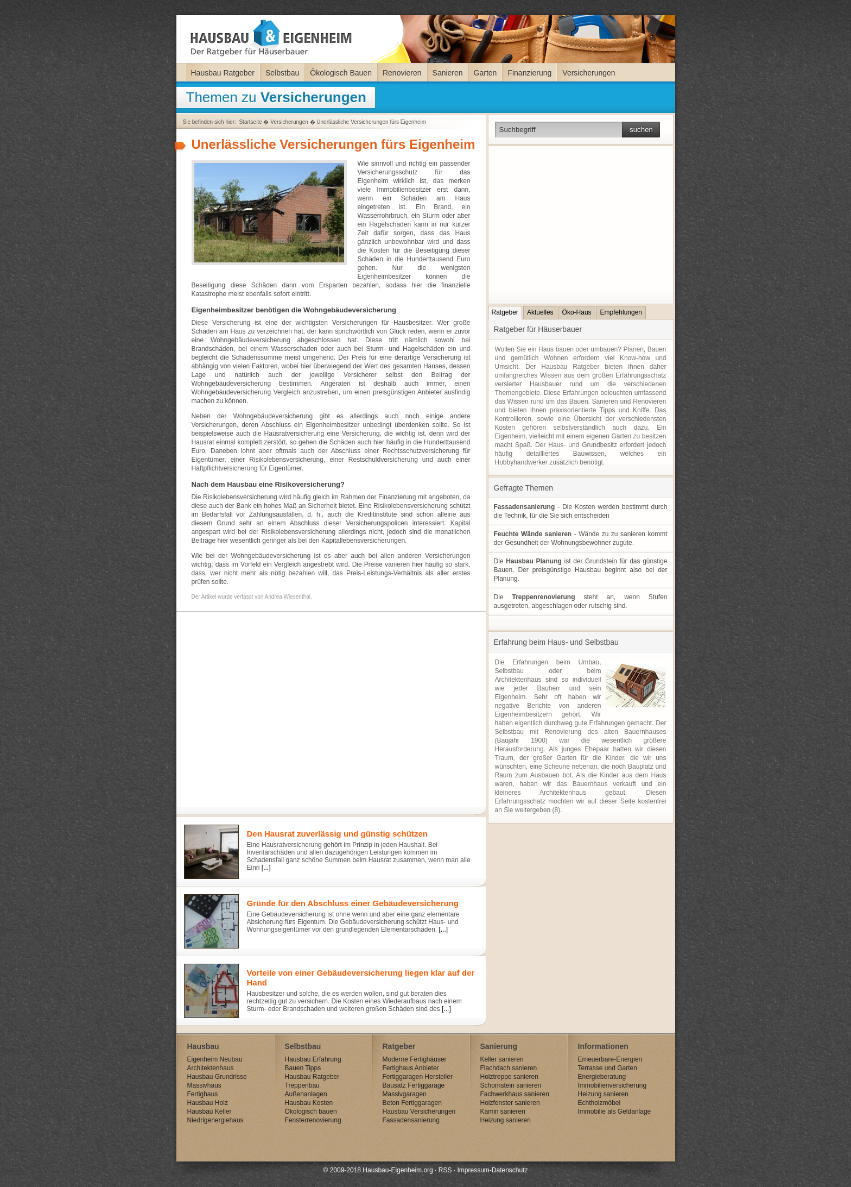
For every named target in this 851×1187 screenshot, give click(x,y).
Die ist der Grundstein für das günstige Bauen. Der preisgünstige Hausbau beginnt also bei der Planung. (581, 569)
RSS (445, 1170)
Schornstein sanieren (511, 1085)
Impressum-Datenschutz (492, 1170)
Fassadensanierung (411, 1120)
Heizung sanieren (505, 1120)
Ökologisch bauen (311, 1111)
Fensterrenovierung (313, 1120)
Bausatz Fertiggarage (414, 1085)
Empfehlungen (621, 312)
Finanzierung (529, 72)
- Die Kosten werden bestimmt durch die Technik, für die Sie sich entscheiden (581, 511)
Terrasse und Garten (607, 1068)
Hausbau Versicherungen (419, 1111)
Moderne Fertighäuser (415, 1059)
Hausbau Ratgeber (223, 72)
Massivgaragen (405, 1094)
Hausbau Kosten (309, 1103)
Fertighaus (202, 1094)
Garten (485, 72)
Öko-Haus (577, 312)
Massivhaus (204, 1085)
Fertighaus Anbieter (411, 1068)
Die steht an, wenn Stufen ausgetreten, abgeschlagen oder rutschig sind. (581, 601)
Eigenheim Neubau (215, 1059)
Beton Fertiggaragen (412, 1103)
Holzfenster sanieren (510, 1103)
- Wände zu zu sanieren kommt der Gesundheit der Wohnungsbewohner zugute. (581, 538)
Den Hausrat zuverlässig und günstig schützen (337, 833)
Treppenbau (302, 1085)
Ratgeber (505, 312)
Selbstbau (282, 72)
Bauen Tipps (303, 1068)
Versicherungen (588, 72)
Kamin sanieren (502, 1111)
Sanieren (448, 72)
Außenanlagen (306, 1094)
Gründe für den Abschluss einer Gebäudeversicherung (353, 903)
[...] (266, 867)
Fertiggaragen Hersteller (418, 1077)
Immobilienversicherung (612, 1085)
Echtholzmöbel (599, 1103)
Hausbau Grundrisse (217, 1077)
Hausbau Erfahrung (313, 1059)
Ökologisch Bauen (341, 72)
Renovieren (402, 72)
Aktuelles (540, 312)
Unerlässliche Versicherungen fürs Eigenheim (371, 122)
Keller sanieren (502, 1059)
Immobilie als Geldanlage (614, 1111)
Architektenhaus (210, 1068)
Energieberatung (602, 1077)
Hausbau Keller (209, 1111)
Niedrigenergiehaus (215, 1120)
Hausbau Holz (207, 1103)
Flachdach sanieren (508, 1068)
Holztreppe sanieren (509, 1077)
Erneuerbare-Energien (610, 1059)
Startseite (250, 122)
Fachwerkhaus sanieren (514, 1094)
